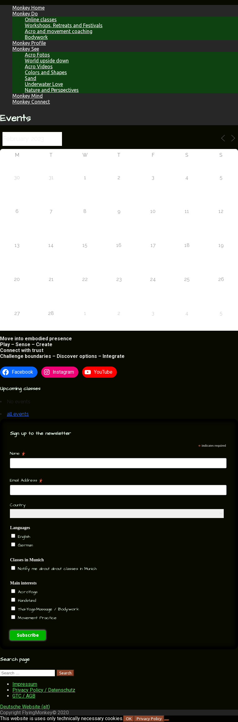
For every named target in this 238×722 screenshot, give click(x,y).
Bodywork (36, 37)
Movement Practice (36, 618)
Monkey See (25, 49)
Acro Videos (39, 66)
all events (18, 414)
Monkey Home (28, 8)
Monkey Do (25, 13)
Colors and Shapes (46, 72)
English (23, 536)
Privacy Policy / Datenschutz (43, 690)
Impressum (24, 684)
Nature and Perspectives (52, 90)
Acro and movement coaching (58, 31)
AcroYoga (26, 592)
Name (17, 453)
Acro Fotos (37, 54)
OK (129, 718)
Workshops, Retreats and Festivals (64, 25)
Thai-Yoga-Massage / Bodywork (47, 609)
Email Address (26, 480)
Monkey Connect (31, 101)
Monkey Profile (29, 43)
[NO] (166, 720)
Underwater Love (44, 84)
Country (18, 505)
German (24, 545)
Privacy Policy (149, 718)
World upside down (47, 60)
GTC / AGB (23, 696)
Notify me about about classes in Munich (56, 569)
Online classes (41, 19)
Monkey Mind (27, 96)
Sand (30, 78)
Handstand (26, 600)
